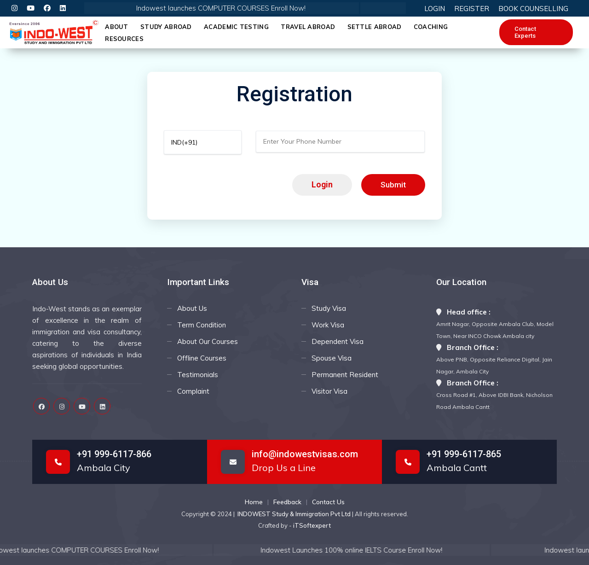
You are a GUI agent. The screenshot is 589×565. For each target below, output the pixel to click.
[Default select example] (203, 142)
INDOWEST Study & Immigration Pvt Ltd (294, 514)
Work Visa (328, 324)
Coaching (431, 26)
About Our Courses (207, 341)
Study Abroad (166, 26)
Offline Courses (201, 358)
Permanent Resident (345, 374)
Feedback (287, 502)
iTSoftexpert (312, 525)
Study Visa (329, 308)
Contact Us (328, 502)
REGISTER (471, 8)
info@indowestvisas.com (305, 454)
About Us (192, 308)
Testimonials (197, 374)
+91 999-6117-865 (464, 454)
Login (322, 184)
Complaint (193, 391)
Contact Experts (525, 32)
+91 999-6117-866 (114, 454)
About (116, 26)
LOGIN (434, 8)
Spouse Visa (332, 358)
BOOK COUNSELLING (533, 8)
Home (254, 502)
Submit (393, 184)
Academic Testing (236, 26)
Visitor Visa (329, 391)
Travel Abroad (308, 26)
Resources (124, 38)
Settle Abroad (374, 26)
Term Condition (201, 324)
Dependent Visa (338, 341)
